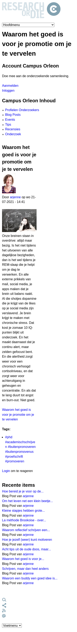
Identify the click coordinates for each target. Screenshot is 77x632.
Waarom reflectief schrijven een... (26, 530)
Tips (8, 124)
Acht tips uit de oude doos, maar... (26, 549)
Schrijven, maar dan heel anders (25, 568)
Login (6, 471)
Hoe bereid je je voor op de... (23, 491)
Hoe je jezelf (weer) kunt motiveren (27, 539)
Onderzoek (13, 134)
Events (10, 119)
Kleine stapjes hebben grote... (23, 510)
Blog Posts (13, 114)
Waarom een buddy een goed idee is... (29, 578)
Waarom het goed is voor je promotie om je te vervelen (18, 414)
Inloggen (8, 90)
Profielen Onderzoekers (22, 110)
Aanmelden (10, 85)
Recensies (12, 129)
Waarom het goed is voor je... (23, 559)
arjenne (15, 197)
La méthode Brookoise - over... (24, 520)
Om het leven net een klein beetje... (27, 501)
